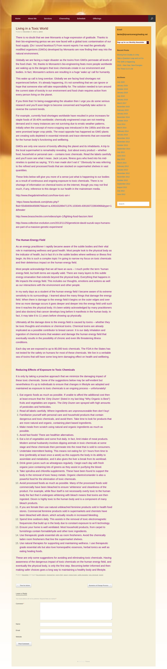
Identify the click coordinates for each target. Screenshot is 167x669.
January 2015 (122, 114)
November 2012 (123, 177)
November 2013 (123, 142)
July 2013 (121, 152)
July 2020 (121, 82)
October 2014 (122, 121)
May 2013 (121, 159)
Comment (20, 604)
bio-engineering (41, 575)
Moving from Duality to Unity (128, 55)
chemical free (51, 575)
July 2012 (121, 191)
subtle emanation (83, 575)
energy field (59, 575)
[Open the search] (152, 18)
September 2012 (123, 184)
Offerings (97, 18)
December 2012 (123, 173)
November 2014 (123, 117)
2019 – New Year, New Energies (129, 65)
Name (18, 624)
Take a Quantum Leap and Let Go (130, 58)
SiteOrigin (82, 661)
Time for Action (23, 585)
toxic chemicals (93, 575)
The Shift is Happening (126, 62)
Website (19, 637)
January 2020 (122, 86)
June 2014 (121, 124)
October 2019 (122, 89)
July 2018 (121, 96)
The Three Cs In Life (125, 69)
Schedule (81, 18)
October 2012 (122, 180)
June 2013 (121, 156)
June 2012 (121, 194)
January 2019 (122, 93)
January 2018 (122, 100)
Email (18, 630)
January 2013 (122, 170)
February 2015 (123, 110)
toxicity (101, 575)
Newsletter (25, 575)
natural (66, 575)
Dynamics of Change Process (100, 585)
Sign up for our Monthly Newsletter (130, 42)
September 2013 (123, 149)
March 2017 (121, 103)
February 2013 (123, 166)
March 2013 (121, 163)
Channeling (64, 18)
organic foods (73, 575)
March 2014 (121, 128)
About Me (32, 18)
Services (48, 18)
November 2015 (123, 107)
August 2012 (122, 187)
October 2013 (122, 145)
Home (18, 18)
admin (41, 32)
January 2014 (122, 135)
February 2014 (123, 131)
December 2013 (123, 138)
